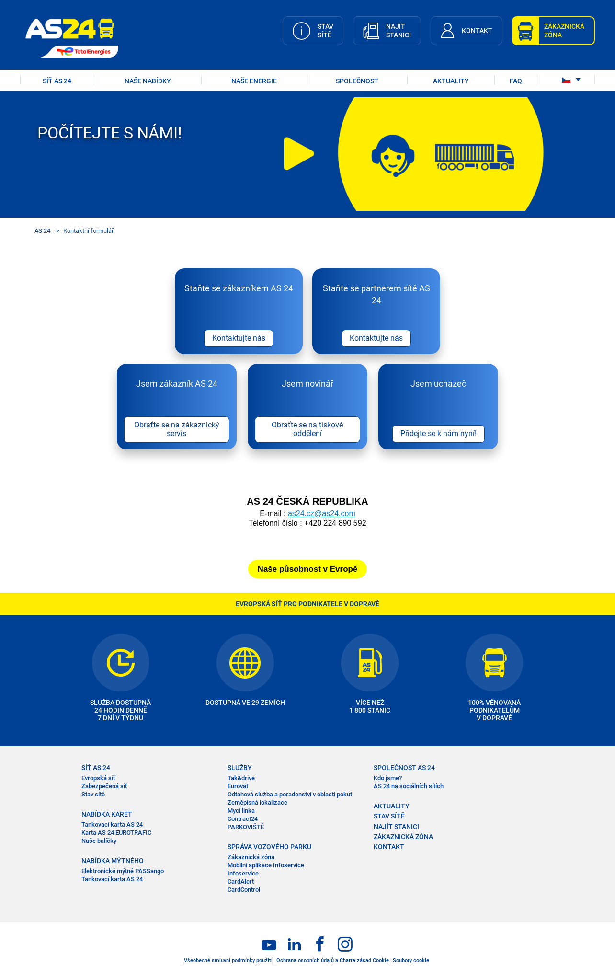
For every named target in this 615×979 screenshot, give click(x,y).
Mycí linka (241, 811)
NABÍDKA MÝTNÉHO (112, 861)
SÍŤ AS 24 (57, 81)
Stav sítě (93, 795)
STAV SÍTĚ (389, 817)
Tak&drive (241, 779)
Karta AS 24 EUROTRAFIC (116, 833)
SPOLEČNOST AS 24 (404, 768)
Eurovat (238, 787)
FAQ (516, 81)
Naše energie (254, 81)
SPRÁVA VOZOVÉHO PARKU (269, 847)
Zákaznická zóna (251, 858)
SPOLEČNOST (357, 81)
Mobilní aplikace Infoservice (266, 865)
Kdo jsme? (388, 779)
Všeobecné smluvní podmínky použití (228, 961)
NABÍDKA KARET (106, 815)
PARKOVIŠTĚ (246, 827)
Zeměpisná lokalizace (257, 803)
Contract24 (243, 819)
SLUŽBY (240, 768)
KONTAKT (389, 847)
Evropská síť (98, 779)
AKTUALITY (451, 81)
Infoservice (243, 873)
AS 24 (42, 230)
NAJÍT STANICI (396, 827)
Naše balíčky (98, 841)
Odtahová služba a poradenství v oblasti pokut (290, 795)
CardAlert (241, 882)
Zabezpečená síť (104, 787)
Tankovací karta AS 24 (112, 825)
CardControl (244, 890)
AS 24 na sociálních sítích (409, 787)
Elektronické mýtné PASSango (122, 871)
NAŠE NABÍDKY (148, 81)
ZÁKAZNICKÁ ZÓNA (403, 837)
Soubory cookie (411, 961)
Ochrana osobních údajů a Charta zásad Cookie (332, 961)
